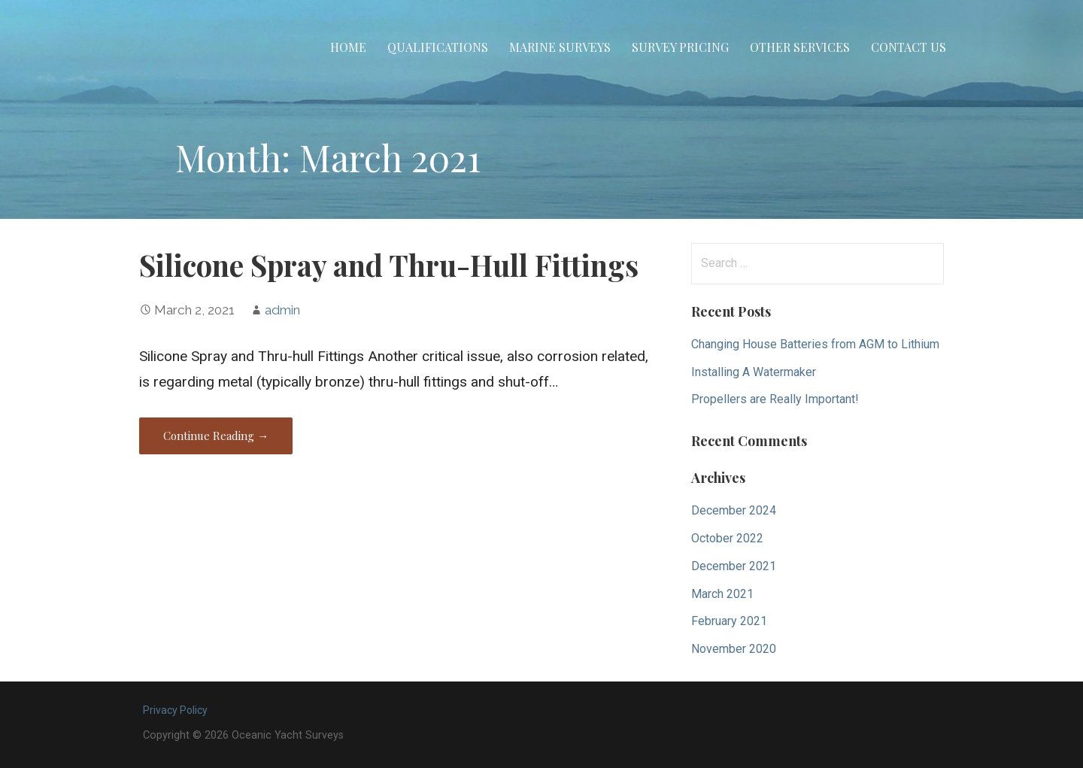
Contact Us (908, 47)
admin (282, 309)
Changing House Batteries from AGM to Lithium (815, 344)
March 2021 (722, 594)
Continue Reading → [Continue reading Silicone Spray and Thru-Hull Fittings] (215, 435)
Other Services (800, 47)
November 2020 (733, 649)
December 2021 (733, 566)
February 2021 (729, 621)
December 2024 (733, 510)
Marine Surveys (560, 47)
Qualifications (437, 47)
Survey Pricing (680, 47)
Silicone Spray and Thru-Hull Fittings (389, 264)
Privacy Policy (175, 710)
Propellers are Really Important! (775, 399)
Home (348, 47)
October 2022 (727, 538)
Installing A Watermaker (753, 372)
